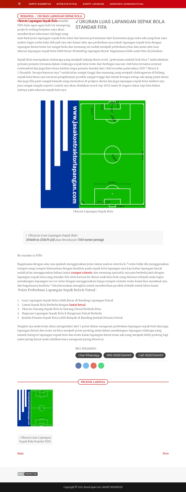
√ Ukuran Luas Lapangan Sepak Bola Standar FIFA (35, 439)
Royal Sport (90, 487)
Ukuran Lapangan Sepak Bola (37, 21)
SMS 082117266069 (119, 355)
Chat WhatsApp (88, 355)
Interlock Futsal (67, 4)
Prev (166, 453)
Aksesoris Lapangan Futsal (127, 4)
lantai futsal (77, 304)
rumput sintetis (82, 272)
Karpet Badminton (40, 4)
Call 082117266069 (151, 355)
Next (20, 453)
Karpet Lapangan (93, 4)
